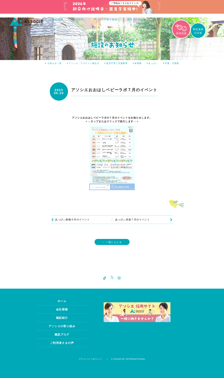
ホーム (62, 301)
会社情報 (57, 19)
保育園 (138, 63)
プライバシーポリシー (90, 359)
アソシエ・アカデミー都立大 (84, 63)
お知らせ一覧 (55, 63)
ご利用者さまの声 (161, 19)
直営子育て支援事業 (116, 63)
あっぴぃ (153, 63)
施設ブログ (133, 19)
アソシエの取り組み (105, 19)
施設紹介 (78, 19)
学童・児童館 (172, 63)
